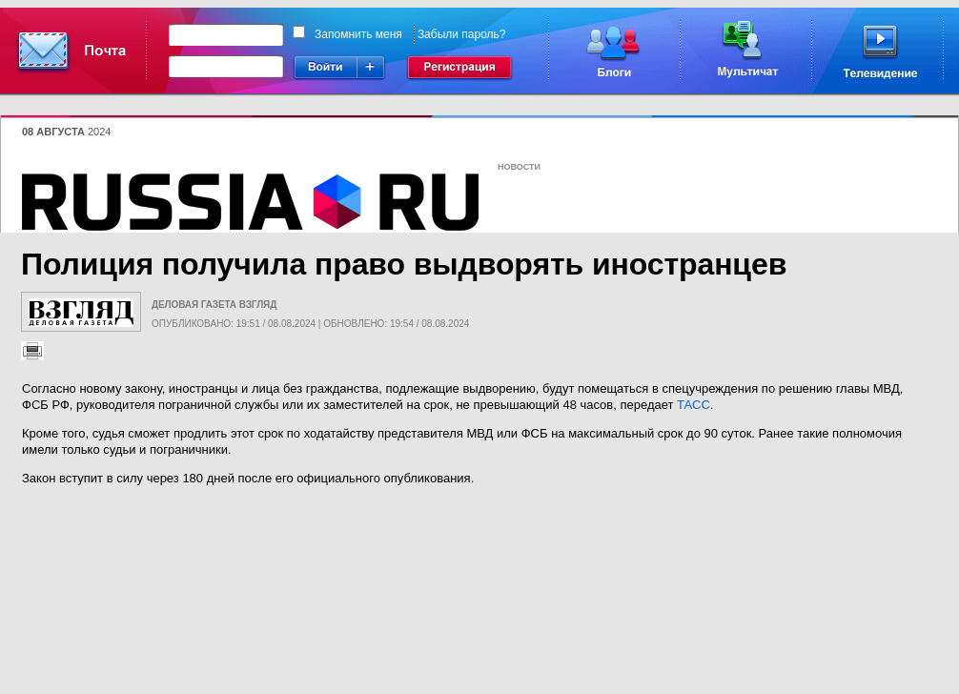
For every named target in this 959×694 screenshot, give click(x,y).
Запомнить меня (358, 34)
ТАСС (693, 405)
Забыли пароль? (462, 34)
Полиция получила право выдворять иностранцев (403, 264)
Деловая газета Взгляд (214, 304)
